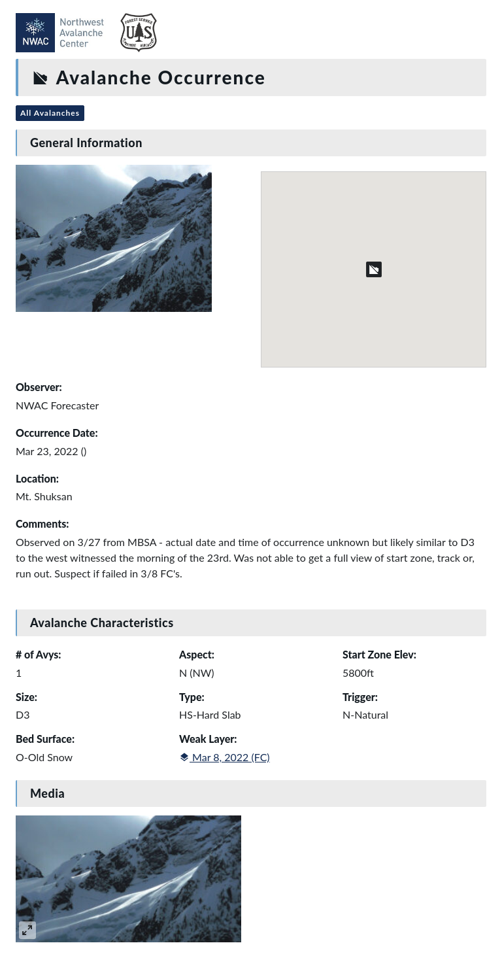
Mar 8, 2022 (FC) (224, 757)
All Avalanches (50, 113)
